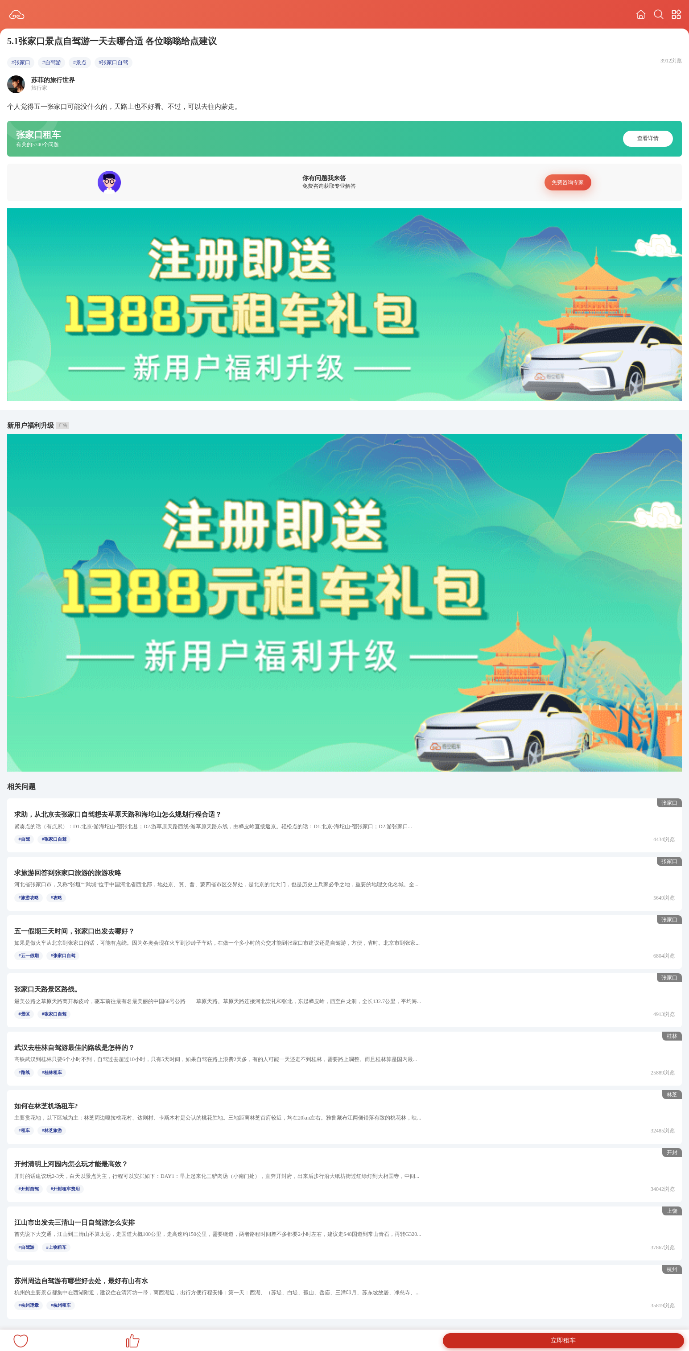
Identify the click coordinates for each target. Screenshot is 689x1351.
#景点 (80, 62)
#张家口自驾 (113, 62)
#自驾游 (51, 62)
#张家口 (21, 62)
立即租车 (563, 1340)
